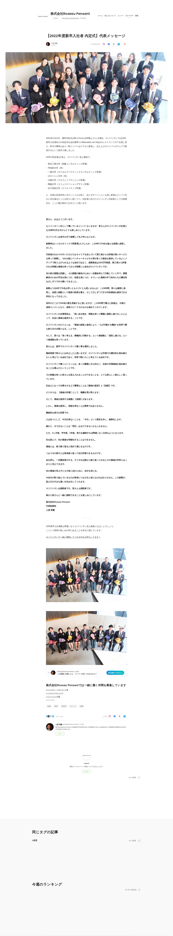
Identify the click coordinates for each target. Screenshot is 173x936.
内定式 (64, 706)
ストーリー (129, 16)
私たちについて (110, 16)
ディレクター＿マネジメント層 (57, 690)
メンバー (120, 16)
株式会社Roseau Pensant (70, 14)
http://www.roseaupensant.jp (70, 18)
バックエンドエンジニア (54, 693)
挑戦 (82, 706)
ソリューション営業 (53, 697)
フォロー (56, 18)
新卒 (56, 706)
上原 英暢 (54, 43)
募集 (136, 16)
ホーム (100, 16)
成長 (49, 706)
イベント (73, 706)
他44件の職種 (51, 700)
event (86, 763)
